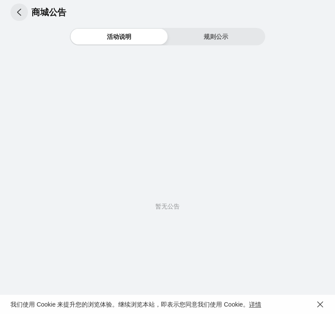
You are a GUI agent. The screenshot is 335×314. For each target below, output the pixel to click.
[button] (19, 12)
